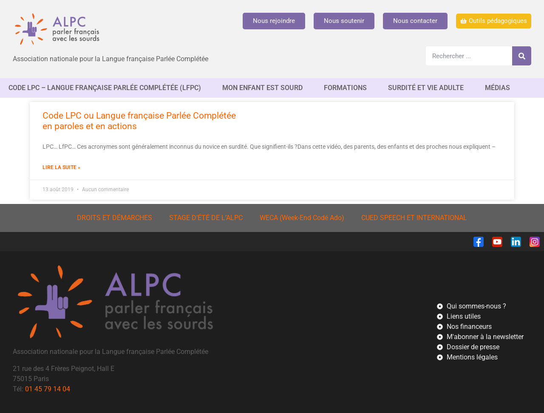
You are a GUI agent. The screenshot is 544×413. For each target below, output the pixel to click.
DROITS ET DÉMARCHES (114, 218)
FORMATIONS (347, 88)
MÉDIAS (499, 88)
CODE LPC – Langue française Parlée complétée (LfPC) (106, 88)
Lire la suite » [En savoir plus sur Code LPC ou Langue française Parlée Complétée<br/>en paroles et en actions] (61, 167)
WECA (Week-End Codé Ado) (302, 218)
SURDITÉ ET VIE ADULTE (428, 88)
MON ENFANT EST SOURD (264, 88)
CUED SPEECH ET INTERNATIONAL (414, 218)
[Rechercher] (521, 55)
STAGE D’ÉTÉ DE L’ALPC (206, 218)
